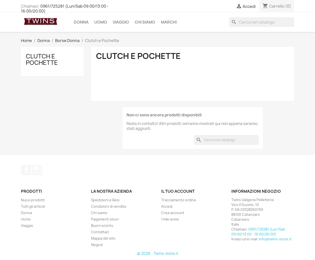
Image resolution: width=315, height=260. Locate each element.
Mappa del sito (103, 238)
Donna (81, 22)
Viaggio (121, 22)
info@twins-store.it (275, 239)
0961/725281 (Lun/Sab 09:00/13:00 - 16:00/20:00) (65, 8)
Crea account (172, 212)
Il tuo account (178, 191)
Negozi (97, 244)
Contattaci (100, 232)
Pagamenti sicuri (105, 219)
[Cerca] (261, 22)
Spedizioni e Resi (105, 200)
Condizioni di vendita (108, 206)
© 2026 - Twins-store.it (157, 253)
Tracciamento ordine (178, 200)
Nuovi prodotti (33, 200)
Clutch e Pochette (42, 59)
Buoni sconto (102, 225)
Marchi (169, 22)
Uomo (100, 22)
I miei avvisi (170, 219)
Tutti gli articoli (33, 206)
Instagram (37, 170)
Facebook (26, 170)
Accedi (167, 206)
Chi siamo (145, 22)
